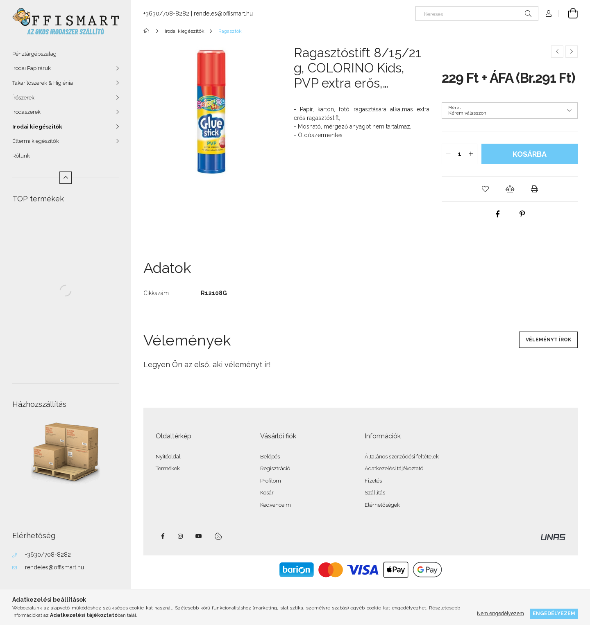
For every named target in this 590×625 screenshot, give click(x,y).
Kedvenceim (275, 505)
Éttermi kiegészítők (35, 141)
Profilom (270, 481)
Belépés (270, 457)
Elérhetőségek (382, 505)
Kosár (267, 493)
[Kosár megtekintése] (568, 13)
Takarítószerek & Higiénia (42, 83)
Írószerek (23, 98)
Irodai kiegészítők (37, 127)
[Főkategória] (147, 31)
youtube (199, 536)
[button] (485, 189)
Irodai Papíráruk (31, 68)
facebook (163, 536)
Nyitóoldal (168, 457)
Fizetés (373, 481)
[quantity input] (459, 154)
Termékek (168, 468)
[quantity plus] (471, 154)
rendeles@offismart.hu (54, 567)
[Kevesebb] (65, 177)
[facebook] (497, 214)
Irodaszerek (26, 112)
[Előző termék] (557, 51)
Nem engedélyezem (500, 613)
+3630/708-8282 (48, 554)
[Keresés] (476, 13)
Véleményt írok (548, 340)
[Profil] (548, 13)
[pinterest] (522, 214)
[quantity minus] (448, 154)
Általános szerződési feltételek (402, 457)
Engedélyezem (554, 613)
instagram (181, 536)
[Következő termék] (571, 51)
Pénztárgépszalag (34, 54)
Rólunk (21, 156)
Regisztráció (275, 468)
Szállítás (375, 493)
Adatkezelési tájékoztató (394, 468)
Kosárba (530, 154)
